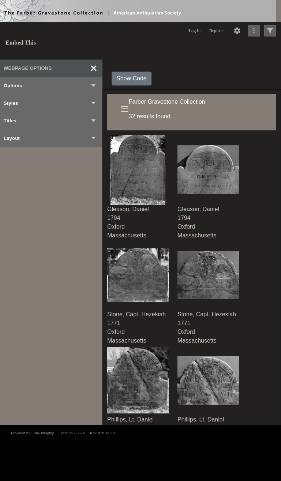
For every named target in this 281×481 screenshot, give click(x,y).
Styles (50, 103)
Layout (50, 138)
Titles (50, 121)
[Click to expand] (270, 31)
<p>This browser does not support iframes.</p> (140, 452)
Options (50, 86)
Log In (195, 30)
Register (216, 30)
